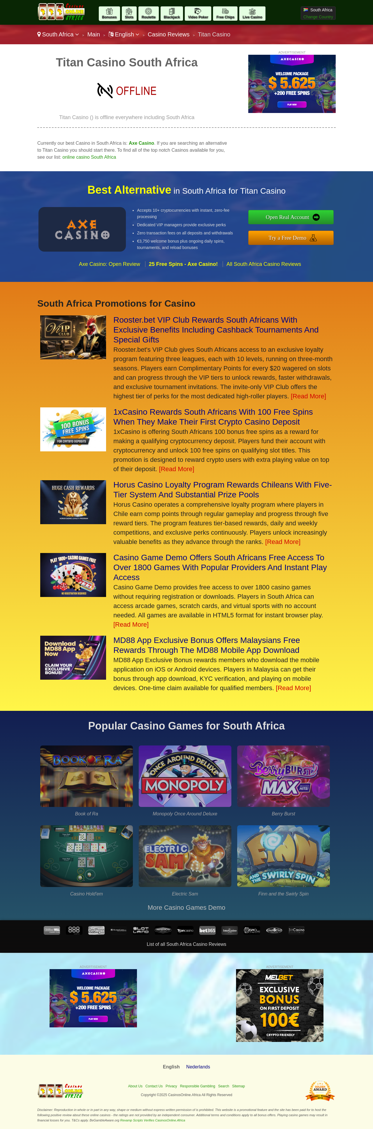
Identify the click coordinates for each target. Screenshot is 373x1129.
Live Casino (252, 17)
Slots (129, 17)
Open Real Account (287, 217)
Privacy (171, 1086)
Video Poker (198, 17)
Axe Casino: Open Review (109, 264)
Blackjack (172, 17)
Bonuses (109, 17)
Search (223, 1086)
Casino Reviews (168, 34)
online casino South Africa (89, 157)
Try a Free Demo (288, 238)
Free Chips (225, 17)
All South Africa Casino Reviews (263, 264)
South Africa (58, 34)
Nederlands (198, 1066)
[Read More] (308, 396)
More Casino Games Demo (187, 907)
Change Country (318, 17)
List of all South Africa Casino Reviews (186, 944)
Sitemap (238, 1086)
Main (93, 34)
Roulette (149, 17)
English (124, 34)
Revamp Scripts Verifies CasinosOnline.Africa (152, 1120)
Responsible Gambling (197, 1086)
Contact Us (154, 1086)
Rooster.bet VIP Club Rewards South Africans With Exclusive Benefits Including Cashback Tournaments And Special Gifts (216, 329)
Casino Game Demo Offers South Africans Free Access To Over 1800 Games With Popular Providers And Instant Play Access (220, 567)
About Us (135, 1086)
